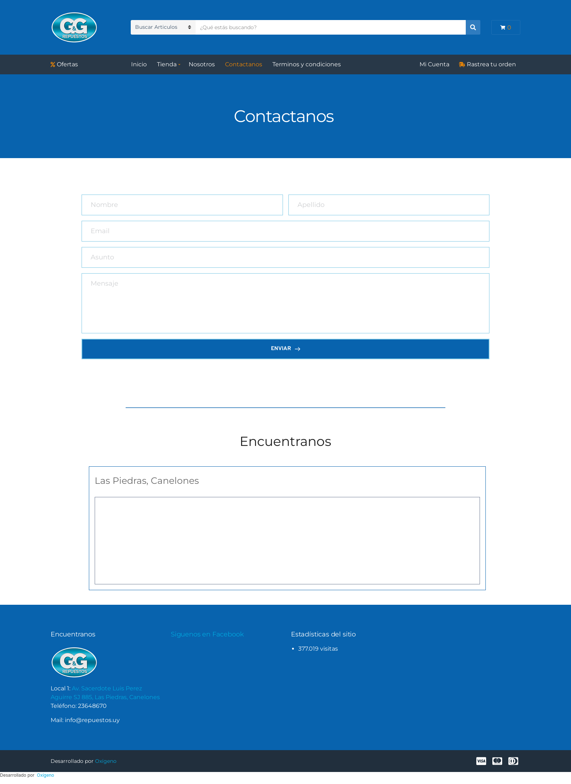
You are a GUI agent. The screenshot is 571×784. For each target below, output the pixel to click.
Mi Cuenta (434, 64)
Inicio (139, 64)
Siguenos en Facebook (207, 634)
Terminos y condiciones (306, 64)
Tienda (167, 64)
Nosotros (202, 64)
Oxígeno (106, 761)
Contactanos (243, 64)
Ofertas (67, 64)
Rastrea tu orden (491, 64)
